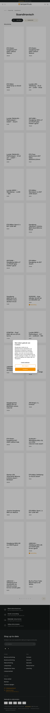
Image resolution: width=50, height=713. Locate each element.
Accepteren (25, 369)
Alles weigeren (25, 365)
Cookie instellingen (25, 362)
